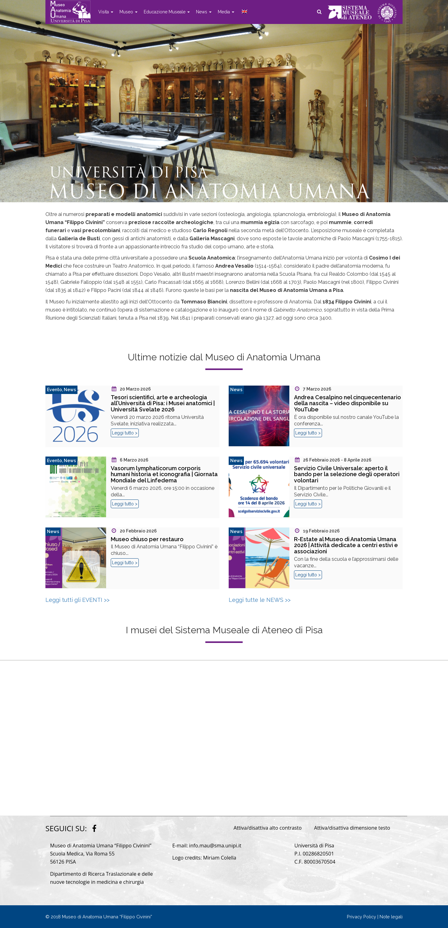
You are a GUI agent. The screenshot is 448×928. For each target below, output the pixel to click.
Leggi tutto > (125, 432)
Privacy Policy (361, 916)
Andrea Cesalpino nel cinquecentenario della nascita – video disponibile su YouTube (347, 403)
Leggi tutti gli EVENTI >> (77, 600)
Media (226, 11)
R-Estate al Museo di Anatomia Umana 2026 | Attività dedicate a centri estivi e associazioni (346, 545)
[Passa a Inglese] (243, 12)
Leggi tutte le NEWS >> (260, 600)
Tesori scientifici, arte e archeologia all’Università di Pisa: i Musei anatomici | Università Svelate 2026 (163, 403)
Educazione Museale (167, 11)
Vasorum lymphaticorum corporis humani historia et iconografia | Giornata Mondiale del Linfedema (164, 474)
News (204, 11)
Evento (54, 389)
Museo (128, 11)
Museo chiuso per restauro (147, 539)
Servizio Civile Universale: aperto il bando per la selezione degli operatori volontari (346, 474)
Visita (105, 11)
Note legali (391, 916)
